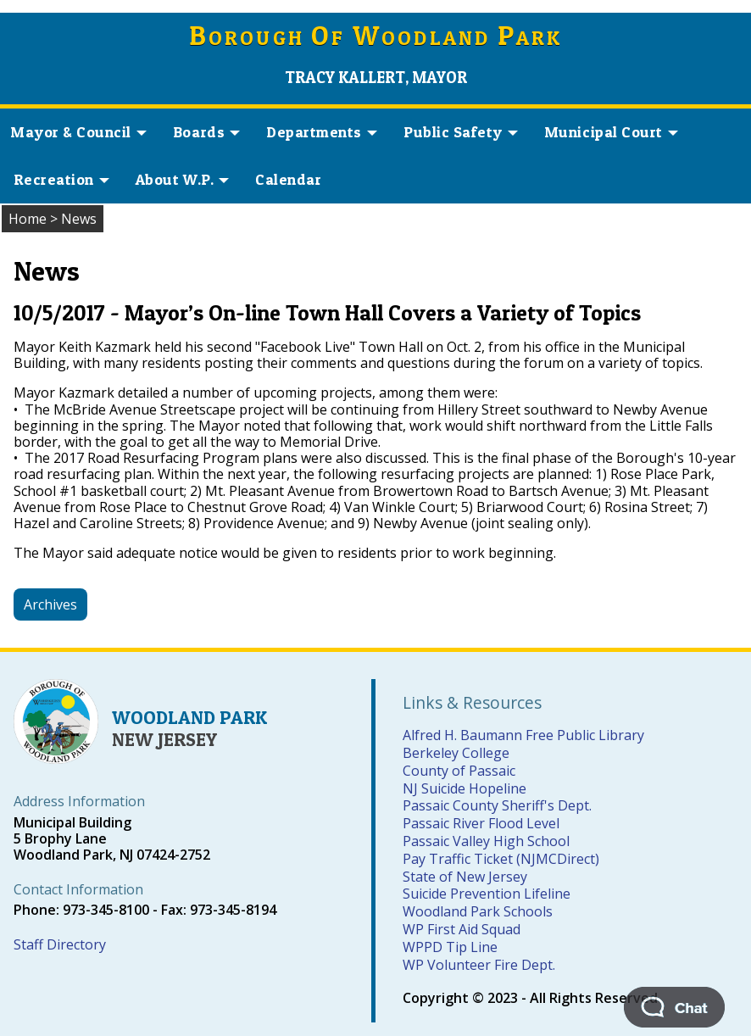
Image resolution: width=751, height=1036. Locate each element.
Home (27, 218)
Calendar (288, 179)
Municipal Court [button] (611, 132)
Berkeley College (456, 753)
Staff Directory (60, 944)
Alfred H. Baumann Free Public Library (523, 735)
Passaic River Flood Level (481, 823)
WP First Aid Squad (461, 929)
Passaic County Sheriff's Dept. (497, 805)
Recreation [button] (61, 179)
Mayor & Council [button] (78, 132)
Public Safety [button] (460, 132)
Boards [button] (206, 132)
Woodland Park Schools (478, 911)
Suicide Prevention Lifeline (486, 893)
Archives (50, 604)
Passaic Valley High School (486, 841)
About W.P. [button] (182, 179)
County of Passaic (459, 770)
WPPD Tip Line (450, 947)
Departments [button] (321, 132)
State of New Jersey (465, 876)
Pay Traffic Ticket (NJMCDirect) (501, 858)
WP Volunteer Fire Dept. (479, 964)
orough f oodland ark (376, 37)
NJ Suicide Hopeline (464, 788)
